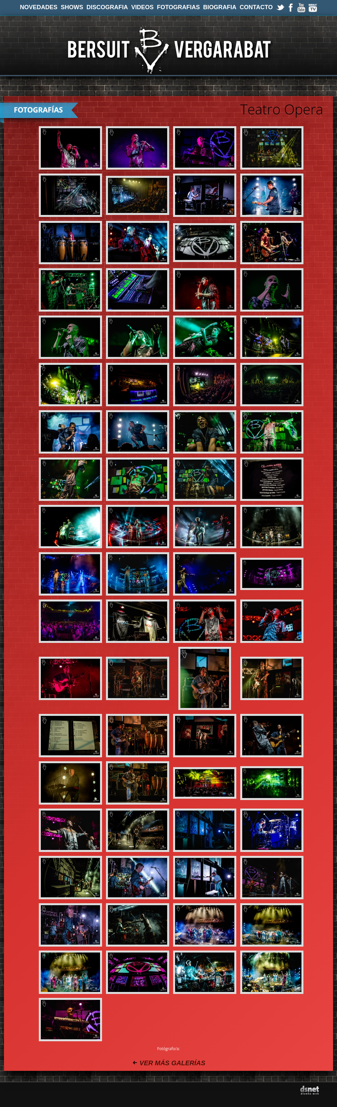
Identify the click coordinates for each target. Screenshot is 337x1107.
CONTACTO (256, 7)
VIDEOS (142, 7)
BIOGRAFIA (219, 7)
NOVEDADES (39, 7)
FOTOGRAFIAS (178, 7)
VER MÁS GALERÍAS (172, 1063)
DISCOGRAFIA (107, 7)
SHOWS (72, 7)
